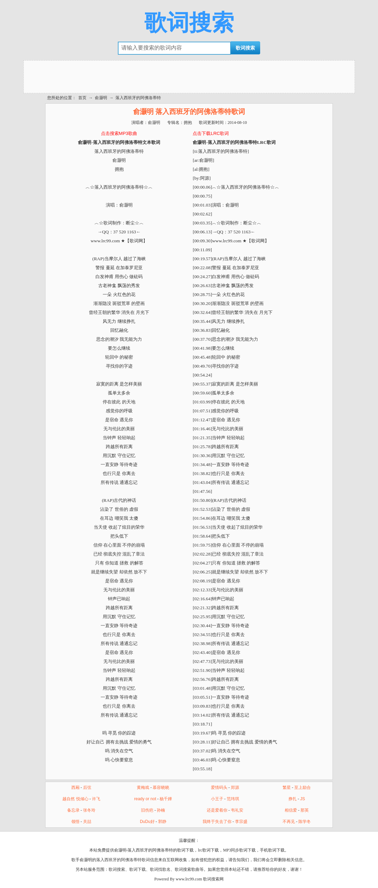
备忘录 (73, 810)
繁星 (287, 787)
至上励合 (302, 787)
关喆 (87, 821)
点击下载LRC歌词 (211, 133)
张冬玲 (89, 810)
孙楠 (161, 810)
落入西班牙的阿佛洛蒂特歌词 (123, 859)
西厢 (75, 787)
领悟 (75, 821)
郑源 (235, 787)
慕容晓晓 (161, 787)
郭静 (162, 821)
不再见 (289, 821)
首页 (82, 97)
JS (302, 798)
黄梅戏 (143, 787)
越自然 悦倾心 (75, 798)
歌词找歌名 (160, 869)
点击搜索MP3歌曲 (119, 133)
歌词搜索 (189, 22)
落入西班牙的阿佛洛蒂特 (138, 97)
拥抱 (188, 122)
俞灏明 (101, 97)
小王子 (217, 798)
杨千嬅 (166, 798)
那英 (304, 810)
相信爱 (291, 810)
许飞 (96, 798)
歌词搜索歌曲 (187, 869)
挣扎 (292, 798)
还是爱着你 (217, 810)
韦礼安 (237, 810)
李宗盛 (241, 821)
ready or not (145, 798)
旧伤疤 (147, 810)
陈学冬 (304, 821)
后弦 (87, 787)
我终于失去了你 (217, 821)
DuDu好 (147, 821)
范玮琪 (233, 798)
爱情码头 (219, 787)
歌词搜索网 (213, 879)
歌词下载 (137, 869)
